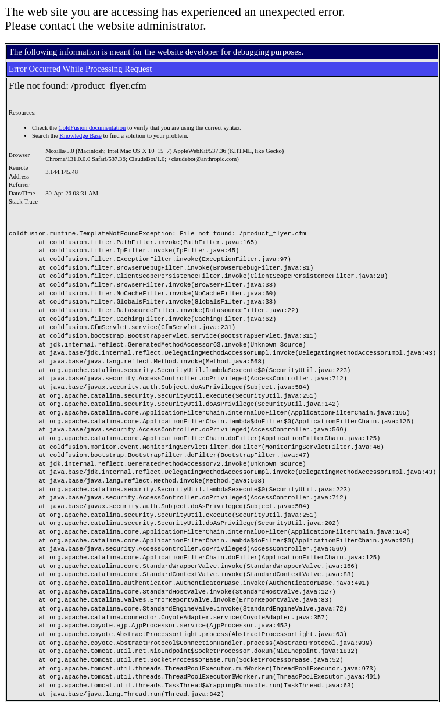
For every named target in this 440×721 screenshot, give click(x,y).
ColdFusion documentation (92, 127)
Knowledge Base (80, 136)
